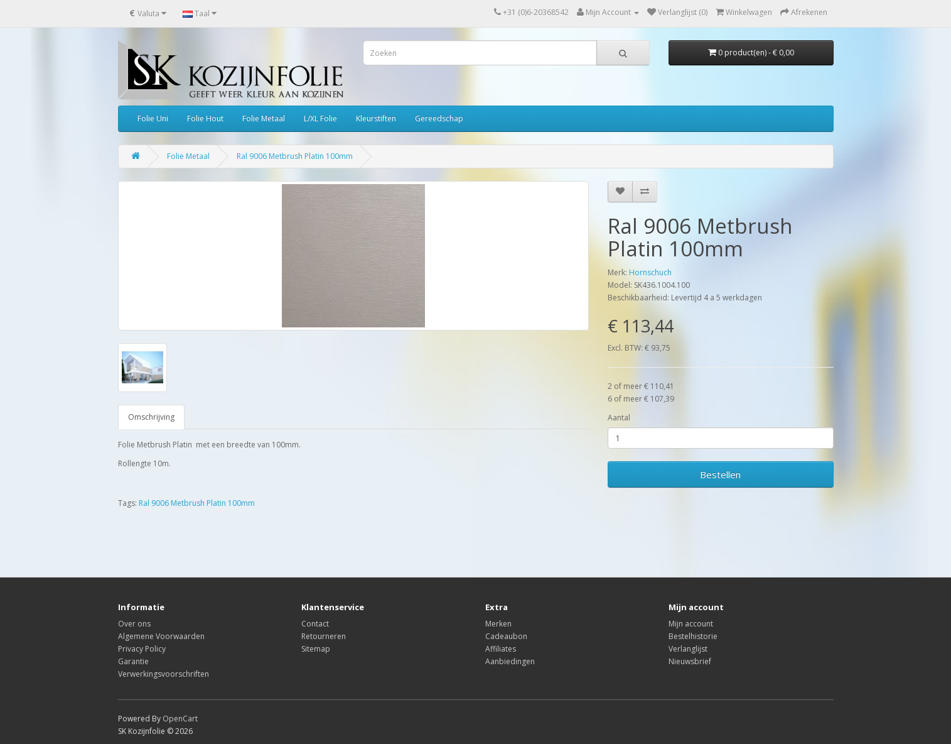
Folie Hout (205, 118)
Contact (315, 623)
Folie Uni (152, 118)
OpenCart (180, 718)
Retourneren (323, 636)
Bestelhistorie (693, 636)
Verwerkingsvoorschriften (163, 674)
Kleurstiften (376, 118)
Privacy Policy (142, 648)
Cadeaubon (506, 636)
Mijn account (691, 623)
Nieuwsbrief (690, 661)
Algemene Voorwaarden (161, 636)
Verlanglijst (688, 648)
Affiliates (500, 648)
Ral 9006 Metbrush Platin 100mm (295, 156)
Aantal (619, 417)
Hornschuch (650, 272)
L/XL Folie (320, 118)
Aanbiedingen (510, 661)
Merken (498, 623)
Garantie (133, 661)
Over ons (134, 623)
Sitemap (315, 648)
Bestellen (720, 474)
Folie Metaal (263, 118)
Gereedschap (439, 118)
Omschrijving (151, 417)
